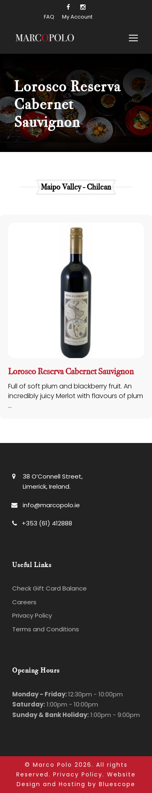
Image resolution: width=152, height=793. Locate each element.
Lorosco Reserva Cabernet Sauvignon (71, 371)
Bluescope (117, 784)
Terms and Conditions (45, 629)
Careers (24, 602)
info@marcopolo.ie (51, 505)
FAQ (49, 17)
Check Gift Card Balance (49, 588)
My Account (77, 17)
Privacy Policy (32, 615)
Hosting (72, 784)
